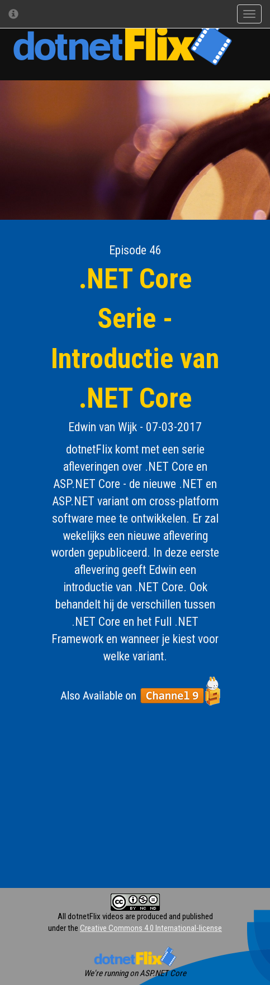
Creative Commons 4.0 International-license (151, 928)
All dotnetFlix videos (91, 916)
